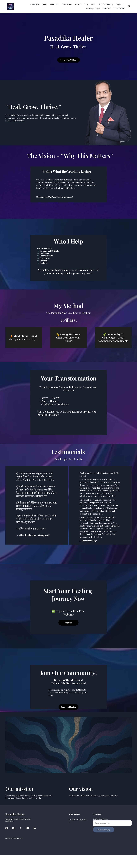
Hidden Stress (118, 8)
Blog (86, 4)
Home (45, 4)
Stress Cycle (34, 4)
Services (78, 4)
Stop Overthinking (106, 4)
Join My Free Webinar (68, 60)
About (93, 4)
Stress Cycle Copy (93, 8)
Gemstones (54, 4)
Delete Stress (67, 4)
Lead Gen (106, 8)
